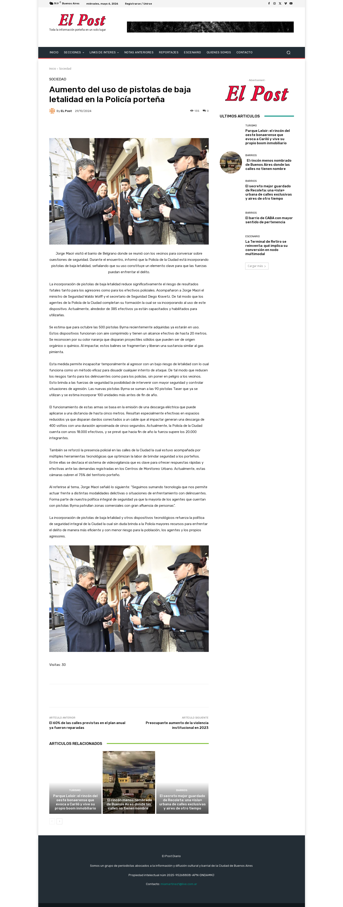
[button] (288, 52)
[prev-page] (52, 821)
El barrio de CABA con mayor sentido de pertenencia (269, 220)
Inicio (52, 69)
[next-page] (59, 821)
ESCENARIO (252, 236)
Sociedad (65, 69)
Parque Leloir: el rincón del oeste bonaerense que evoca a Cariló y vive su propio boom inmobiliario (75, 802)
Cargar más (257, 266)
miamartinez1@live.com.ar (179, 884)
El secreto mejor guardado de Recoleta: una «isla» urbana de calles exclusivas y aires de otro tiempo (182, 802)
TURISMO (75, 790)
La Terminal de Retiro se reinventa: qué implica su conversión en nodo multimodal (266, 248)
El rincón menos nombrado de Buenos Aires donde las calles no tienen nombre (129, 804)
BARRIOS (128, 794)
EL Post (66, 110)
